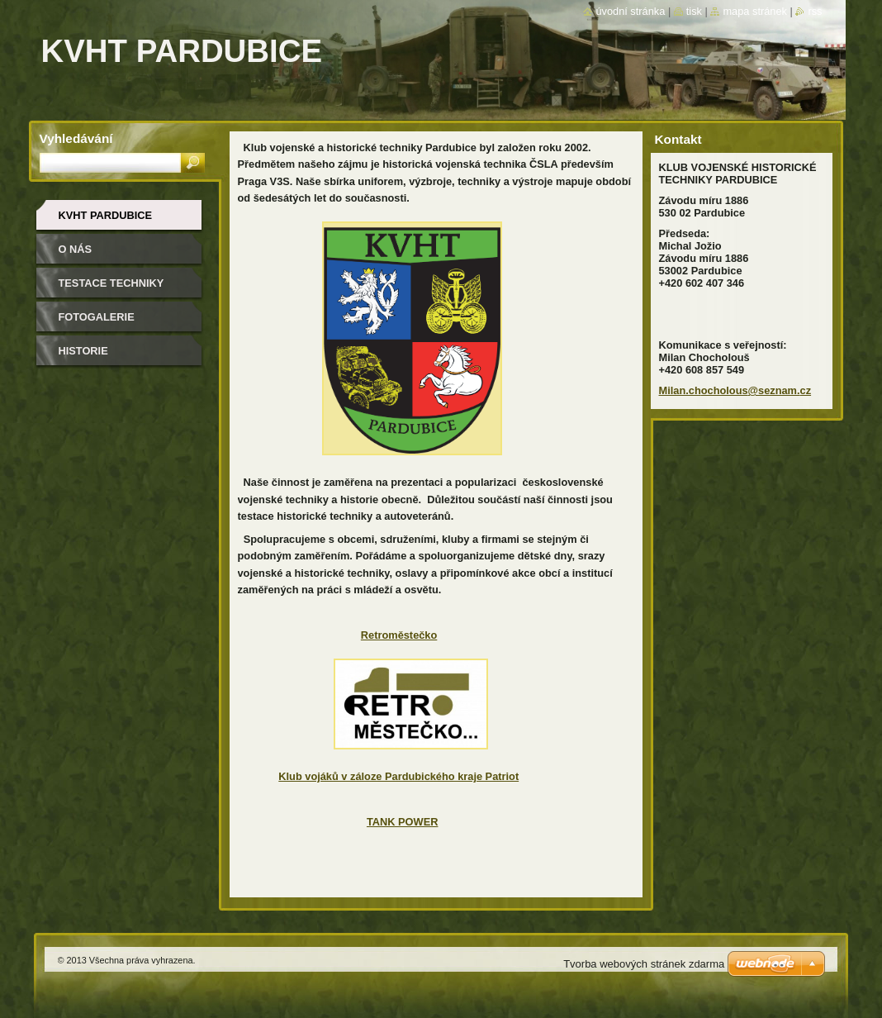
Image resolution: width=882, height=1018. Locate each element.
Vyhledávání (76, 138)
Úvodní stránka (630, 11)
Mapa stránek (755, 11)
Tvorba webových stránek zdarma (643, 964)
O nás (75, 249)
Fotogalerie (97, 317)
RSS (815, 11)
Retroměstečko (399, 635)
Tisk (694, 11)
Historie (83, 351)
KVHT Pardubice (106, 215)
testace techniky (111, 283)
